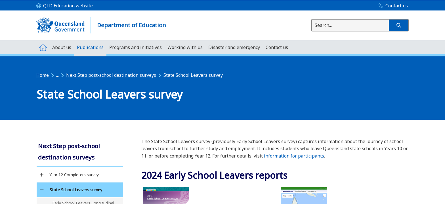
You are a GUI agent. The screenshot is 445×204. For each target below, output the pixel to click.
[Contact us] (392, 6)
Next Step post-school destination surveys (111, 75)
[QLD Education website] (64, 6)
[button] (398, 25)
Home (42, 75)
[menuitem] (42, 47)
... (57, 75)
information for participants (294, 156)
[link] (80, 152)
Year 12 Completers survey (74, 174)
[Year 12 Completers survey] (42, 174)
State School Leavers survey (76, 189)
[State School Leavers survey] (42, 189)
